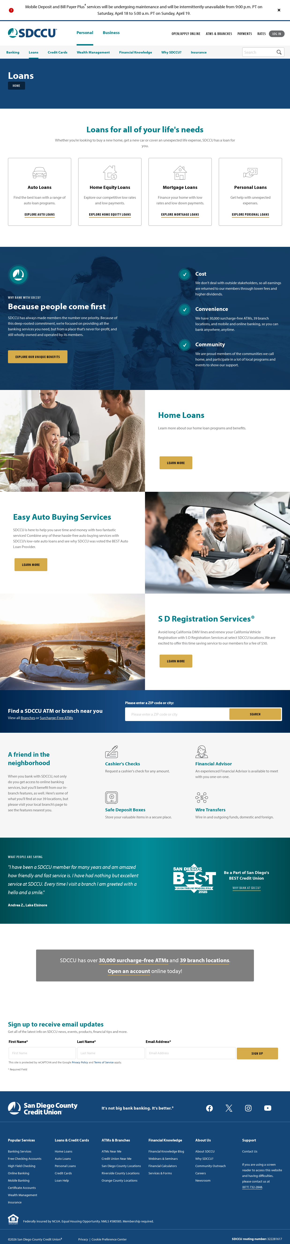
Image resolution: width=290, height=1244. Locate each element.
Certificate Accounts (22, 1188)
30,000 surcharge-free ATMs (133, 960)
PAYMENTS (245, 33)
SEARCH (255, 714)
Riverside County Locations (121, 1173)
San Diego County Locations (121, 1166)
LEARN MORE (176, 661)
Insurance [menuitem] (199, 52)
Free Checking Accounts (24, 1158)
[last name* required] (111, 1053)
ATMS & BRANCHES (219, 33)
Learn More (176, 463)
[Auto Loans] (39, 192)
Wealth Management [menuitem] (93, 52)
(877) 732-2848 (252, 1187)
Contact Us (249, 1151)
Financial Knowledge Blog (166, 1151)
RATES (261, 33)
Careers (200, 1173)
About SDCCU (205, 1151)
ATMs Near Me (111, 1151)
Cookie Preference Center (109, 1239)
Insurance (15, 1202)
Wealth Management (22, 1195)
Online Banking (18, 1173)
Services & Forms (160, 1173)
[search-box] (263, 52)
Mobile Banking (19, 1180)
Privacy (83, 1239)
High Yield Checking (21, 1166)
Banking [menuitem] (12, 52)
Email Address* (158, 1041)
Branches (28, 717)
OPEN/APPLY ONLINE (186, 33)
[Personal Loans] (250, 192)
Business (111, 33)
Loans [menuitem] (33, 52)
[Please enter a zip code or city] (178, 714)
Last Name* (86, 1041)
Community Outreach (210, 1166)
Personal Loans (65, 1166)
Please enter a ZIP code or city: (149, 702)
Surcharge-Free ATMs (56, 717)
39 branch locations (204, 960)
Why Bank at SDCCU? (247, 888)
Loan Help (62, 1180)
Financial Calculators (163, 1166)
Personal (85, 32)
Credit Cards (63, 1173)
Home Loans (63, 1151)
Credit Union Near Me (116, 1158)
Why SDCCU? (204, 1158)
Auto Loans (63, 1158)
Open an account (129, 970)
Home (16, 85)
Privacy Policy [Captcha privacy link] (80, 1062)
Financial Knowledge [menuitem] (135, 52)
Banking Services (19, 1151)
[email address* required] (191, 1053)
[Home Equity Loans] (109, 192)
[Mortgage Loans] (180, 192)
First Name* (18, 1041)
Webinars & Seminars (163, 1158)
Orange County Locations (120, 1180)
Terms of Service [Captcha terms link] (104, 1062)
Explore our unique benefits (37, 357)
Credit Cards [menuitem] (57, 52)
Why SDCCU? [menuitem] (171, 52)
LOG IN (276, 33)
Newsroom (203, 1180)
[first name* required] (42, 1053)
